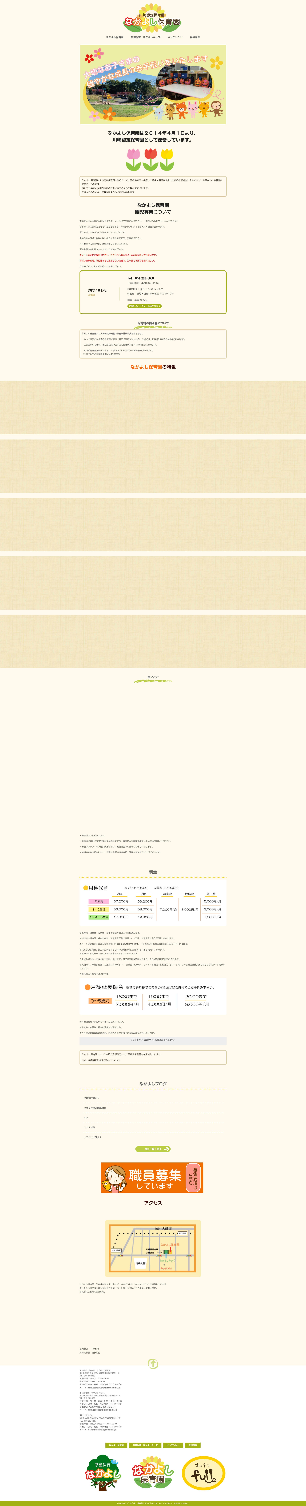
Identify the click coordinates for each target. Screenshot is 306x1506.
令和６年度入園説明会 (95, 1108)
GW (86, 1117)
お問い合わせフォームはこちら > (144, 306)
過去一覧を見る (153, 1149)
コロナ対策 (89, 1127)
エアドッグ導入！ (93, 1137)
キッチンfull (175, 37)
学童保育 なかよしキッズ (145, 37)
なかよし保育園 (114, 37)
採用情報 (195, 37)
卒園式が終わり (91, 1098)
